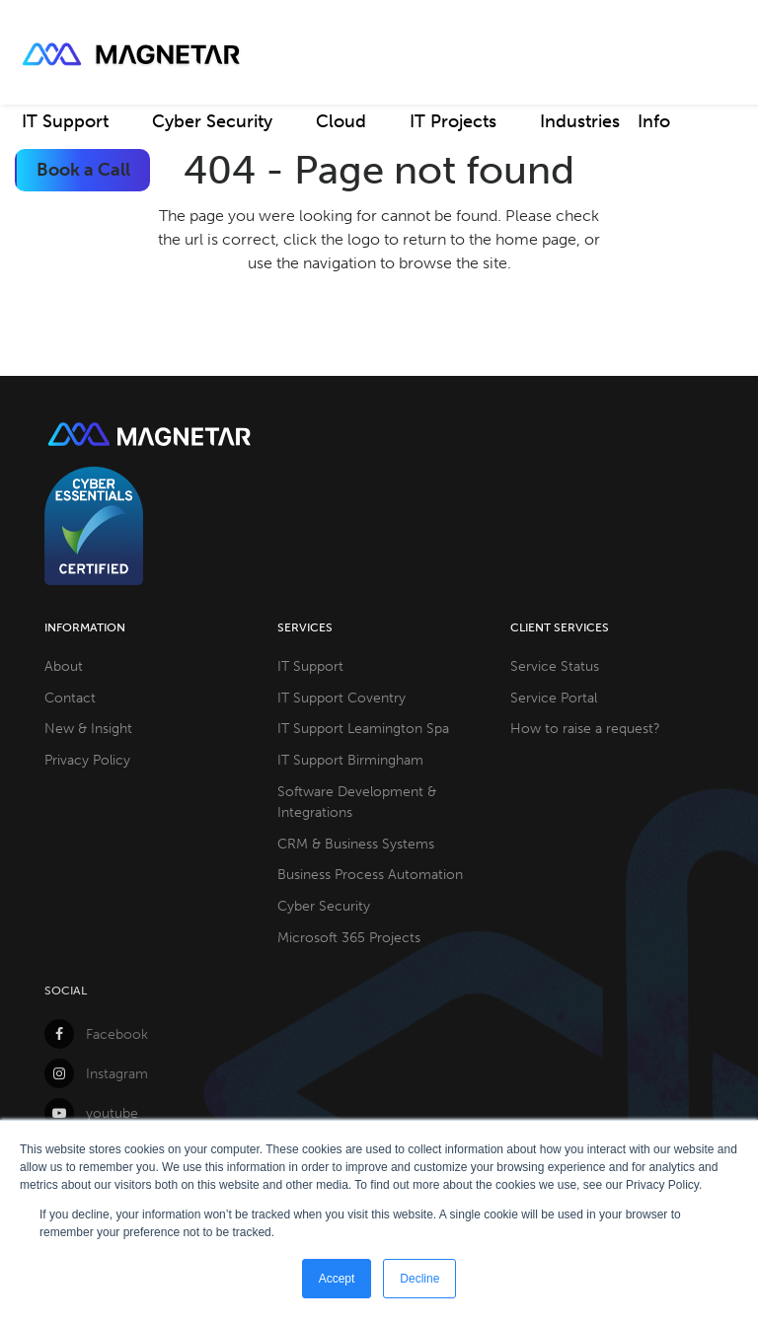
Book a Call (83, 170)
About (63, 666)
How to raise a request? (585, 728)
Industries (580, 121)
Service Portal (553, 697)
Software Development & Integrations (356, 802)
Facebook (96, 1034)
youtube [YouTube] (91, 1113)
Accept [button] (337, 1279)
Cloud (341, 121)
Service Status (554, 666)
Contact (70, 697)
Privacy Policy (87, 760)
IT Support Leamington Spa (363, 728)
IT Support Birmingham (350, 760)
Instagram (96, 1073)
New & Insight (88, 728)
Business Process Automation (370, 874)
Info (654, 121)
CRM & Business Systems (355, 843)
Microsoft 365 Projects (348, 937)
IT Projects (453, 121)
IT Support (65, 121)
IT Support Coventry (341, 697)
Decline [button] (419, 1279)
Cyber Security (212, 121)
